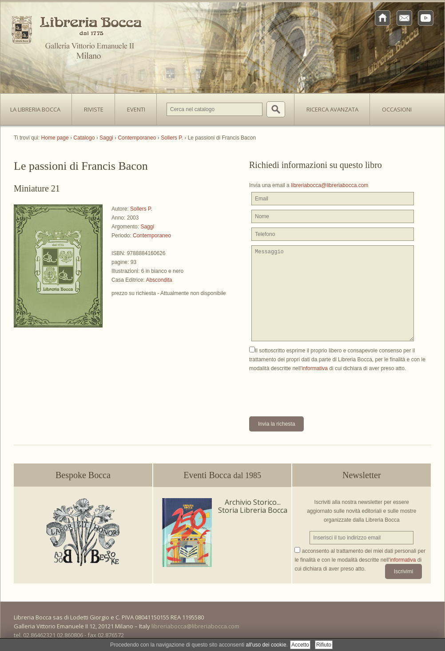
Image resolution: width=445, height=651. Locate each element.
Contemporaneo (152, 235)
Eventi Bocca (222, 475)
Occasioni (397, 109)
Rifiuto (323, 645)
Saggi (147, 227)
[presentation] (316, 390)
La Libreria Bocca (38, 106)
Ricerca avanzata (332, 109)
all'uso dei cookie (266, 645)
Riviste (91, 106)
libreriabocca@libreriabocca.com (329, 185)
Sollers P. (141, 209)
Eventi (136, 109)
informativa (315, 368)
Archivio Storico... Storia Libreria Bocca (252, 506)
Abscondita (159, 280)
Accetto (300, 645)
